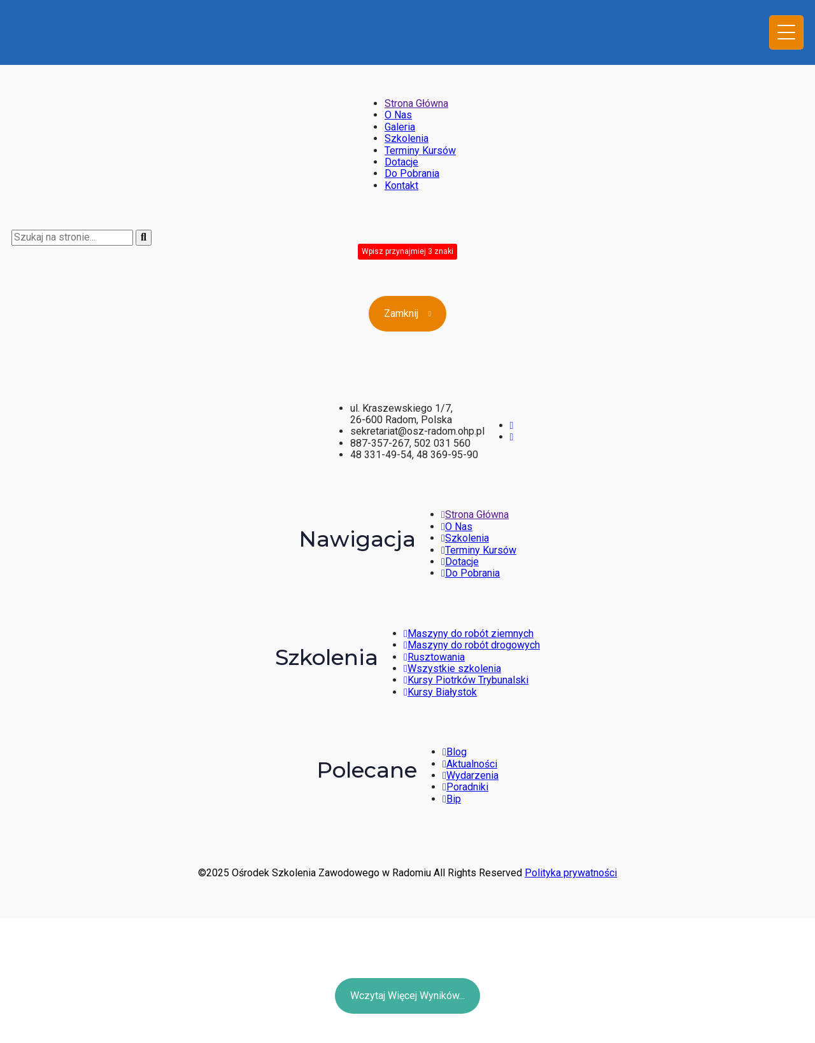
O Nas (398, 115)
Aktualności (470, 764)
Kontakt (401, 185)
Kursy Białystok (440, 692)
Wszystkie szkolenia (452, 668)
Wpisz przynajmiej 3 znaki (407, 251)
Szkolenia (407, 138)
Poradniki (465, 787)
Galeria (400, 127)
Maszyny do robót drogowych (472, 645)
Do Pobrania (412, 173)
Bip (452, 799)
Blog (455, 752)
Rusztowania (434, 657)
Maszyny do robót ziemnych (469, 633)
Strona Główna (416, 103)
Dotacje (401, 162)
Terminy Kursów (420, 150)
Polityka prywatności (571, 873)
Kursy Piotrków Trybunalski (466, 680)
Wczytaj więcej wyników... (407, 996)
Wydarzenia (471, 775)
